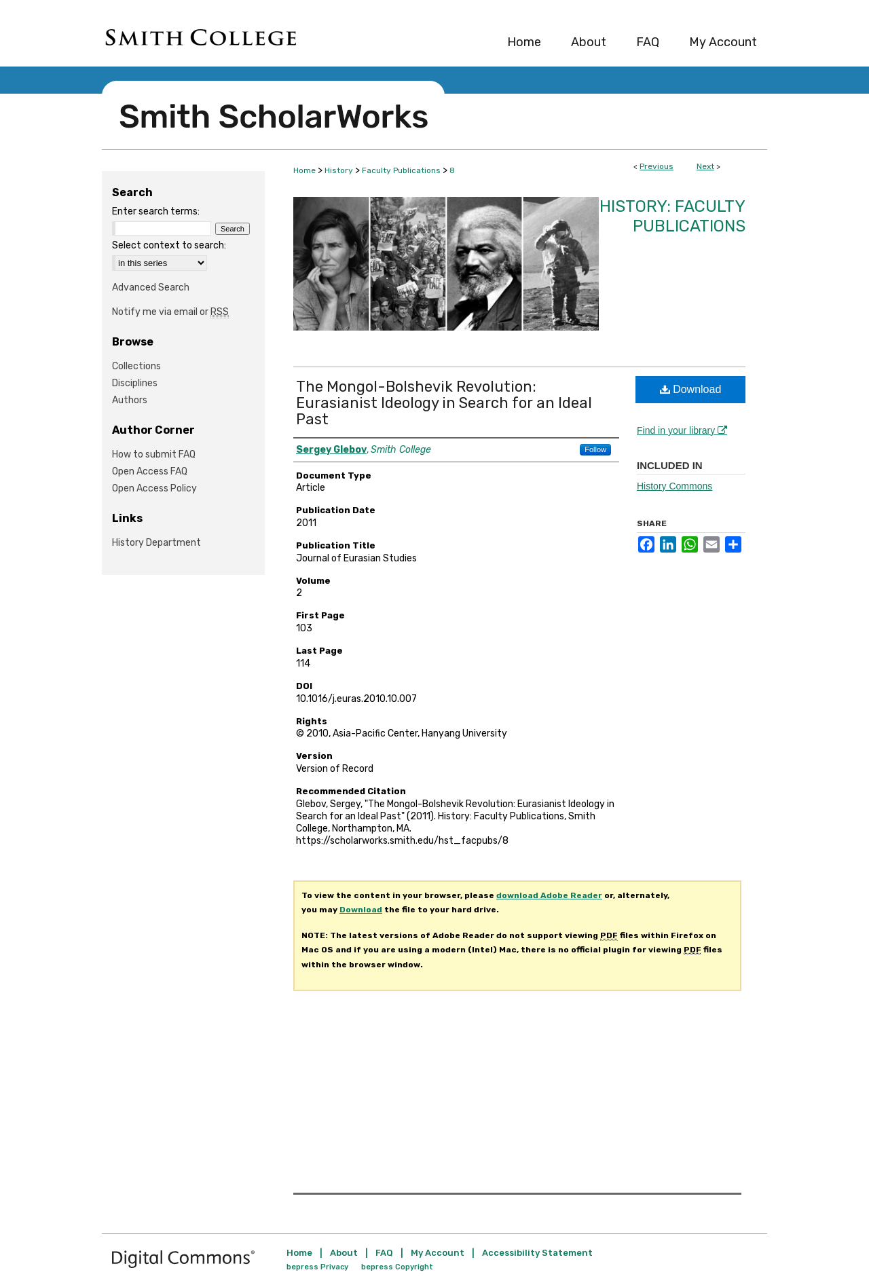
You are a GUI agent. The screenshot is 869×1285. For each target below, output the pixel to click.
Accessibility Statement (537, 1253)
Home (304, 170)
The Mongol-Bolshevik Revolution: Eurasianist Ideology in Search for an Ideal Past (444, 402)
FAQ (384, 1253)
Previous (656, 166)
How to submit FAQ (154, 454)
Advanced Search (150, 287)
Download (691, 389)
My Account (437, 1253)
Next (705, 166)
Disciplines (135, 383)
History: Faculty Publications (672, 216)
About (344, 1253)
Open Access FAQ (149, 471)
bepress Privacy (317, 1267)
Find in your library (682, 430)
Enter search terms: (156, 211)
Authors (129, 400)
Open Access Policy (154, 488)
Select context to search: (169, 245)
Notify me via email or (170, 312)
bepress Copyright (397, 1267)
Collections (136, 366)
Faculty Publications (401, 170)
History (339, 170)
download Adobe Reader (549, 895)
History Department (156, 542)
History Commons (674, 486)
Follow (595, 449)
